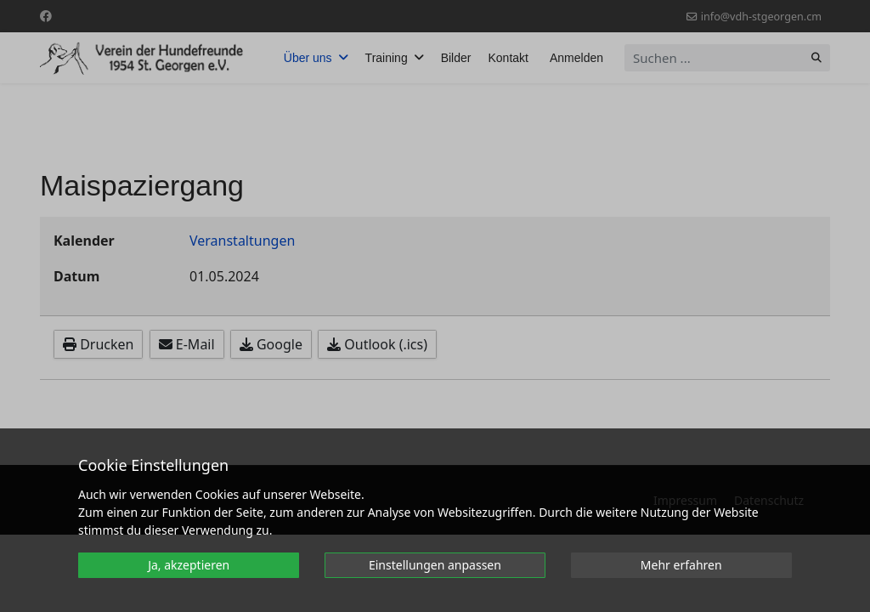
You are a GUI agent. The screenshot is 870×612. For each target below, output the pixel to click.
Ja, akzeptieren (188, 565)
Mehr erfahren (681, 565)
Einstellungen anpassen (435, 565)
